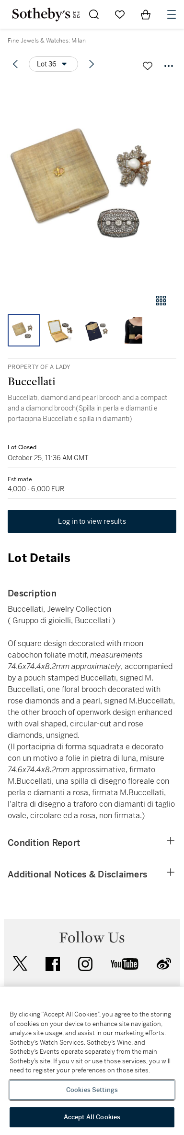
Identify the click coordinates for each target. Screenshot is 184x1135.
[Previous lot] (15, 64)
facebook (53, 964)
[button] (92, 183)
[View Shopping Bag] (145, 14)
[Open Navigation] (171, 14)
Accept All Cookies (92, 1117)
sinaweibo (164, 964)
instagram (85, 964)
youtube (124, 964)
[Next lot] (91, 64)
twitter (20, 963)
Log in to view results (92, 521)
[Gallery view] (161, 300)
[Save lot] (147, 66)
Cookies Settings (92, 1090)
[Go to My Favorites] (120, 14)
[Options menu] (53, 64)
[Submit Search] (94, 14)
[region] (92, 1061)
